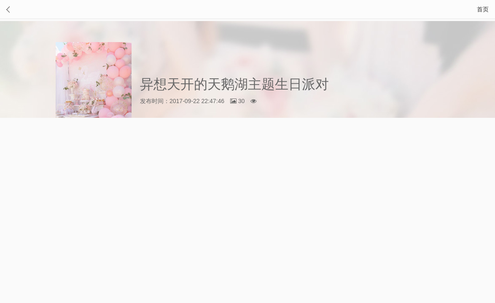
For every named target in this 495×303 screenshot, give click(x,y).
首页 (483, 9)
